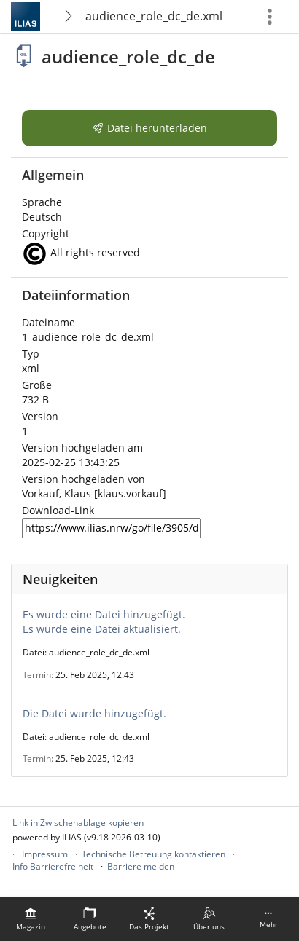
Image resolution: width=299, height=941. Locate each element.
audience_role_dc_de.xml (153, 16)
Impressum (45, 854)
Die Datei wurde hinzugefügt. (94, 713)
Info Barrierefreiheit (52, 866)
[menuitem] (30, 919)
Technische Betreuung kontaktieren (153, 854)
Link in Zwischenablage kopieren (78, 822)
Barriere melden (140, 866)
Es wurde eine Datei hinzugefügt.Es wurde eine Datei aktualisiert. (104, 621)
